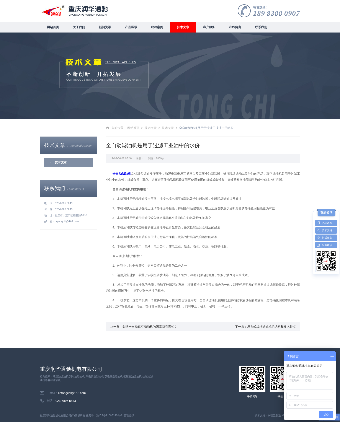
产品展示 (131, 27)
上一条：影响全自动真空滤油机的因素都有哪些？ (143, 326)
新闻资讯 (105, 27)
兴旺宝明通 (274, 415)
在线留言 (235, 27)
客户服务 (209, 27)
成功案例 (157, 27)
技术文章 (183, 27)
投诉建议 (323, 245)
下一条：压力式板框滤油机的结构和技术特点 (265, 326)
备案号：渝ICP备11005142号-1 (104, 415)
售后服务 (323, 238)
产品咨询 (323, 223)
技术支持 (323, 230)
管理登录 (129, 415)
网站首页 (53, 27)
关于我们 (79, 27)
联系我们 (261, 27)
